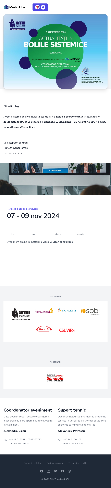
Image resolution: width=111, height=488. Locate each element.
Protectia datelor (32, 463)
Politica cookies (55, 463)
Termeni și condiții (78, 463)
